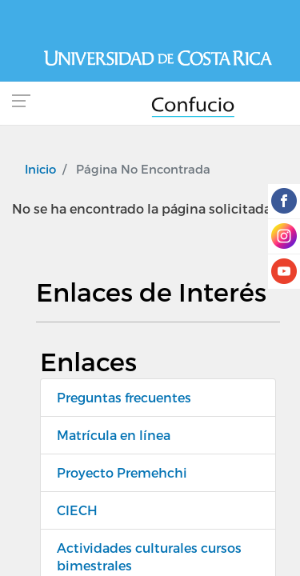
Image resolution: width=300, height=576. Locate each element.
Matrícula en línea (113, 434)
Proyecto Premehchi (122, 472)
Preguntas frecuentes (124, 397)
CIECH (77, 510)
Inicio (40, 169)
